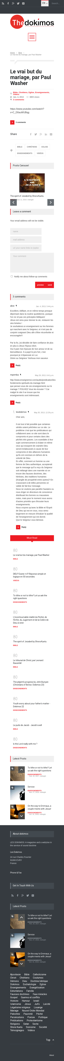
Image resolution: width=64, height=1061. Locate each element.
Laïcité (46, 1004)
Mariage (14, 1010)
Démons (14, 981)
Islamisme (15, 1004)
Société (43, 1027)
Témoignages (17, 1030)
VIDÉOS (40, 153)
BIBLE (19, 147)
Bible (15, 92)
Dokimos (14, 984)
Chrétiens (23, 92)
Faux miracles (40, 994)
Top (48, 1039)
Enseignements (42, 92)
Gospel (13, 997)
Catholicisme (39, 974)
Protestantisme (35, 1020)
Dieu (24, 981)
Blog (20, 53)
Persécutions (17, 1017)
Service (31, 787)
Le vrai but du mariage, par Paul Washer (31, 555)
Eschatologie (29, 984)
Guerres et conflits (30, 997)
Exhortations (16, 991)
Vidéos (16, 94)
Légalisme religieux (20, 1007)
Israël (36, 1000)
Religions (15, 1023)
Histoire (14, 1000)
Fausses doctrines (19, 994)
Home (12, 53)
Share (13, 134)
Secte (35, 1023)
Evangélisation (37, 987)
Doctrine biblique (39, 981)
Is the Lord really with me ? (25, 744)
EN (43, 3)
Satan (26, 1023)
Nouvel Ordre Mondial (33, 1010)
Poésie (31, 1017)
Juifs (37, 1004)
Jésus (27, 1004)
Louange (38, 1007)
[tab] (32, 539)
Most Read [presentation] (32, 538)
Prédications (16, 1020)
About (51, 1055)
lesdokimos (21, 412)
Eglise (31, 92)
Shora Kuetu (16, 1027)
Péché (39, 1013)
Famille (30, 991)
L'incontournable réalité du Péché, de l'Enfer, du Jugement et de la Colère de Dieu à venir (31, 620)
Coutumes (38, 977)
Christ (13, 977)
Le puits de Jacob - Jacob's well (27, 725)
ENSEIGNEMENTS (24, 153)
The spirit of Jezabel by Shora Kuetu (27, 196)
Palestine (15, 1013)
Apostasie (15, 974)
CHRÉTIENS (32, 147)
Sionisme (31, 1027)
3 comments (18, 100)
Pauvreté (28, 1013)
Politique (43, 1017)
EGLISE (45, 147)
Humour (26, 1000)
